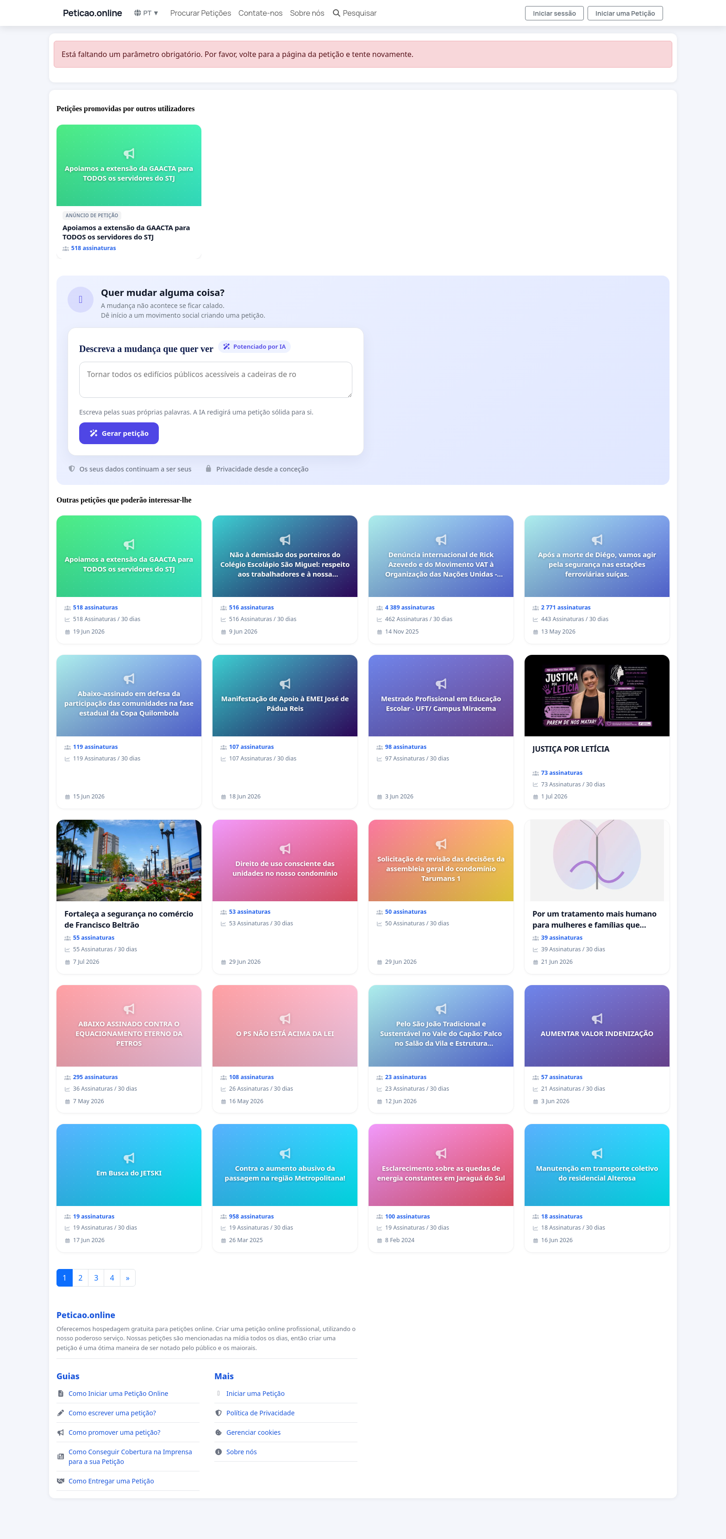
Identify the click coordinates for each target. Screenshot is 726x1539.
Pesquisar (354, 13)
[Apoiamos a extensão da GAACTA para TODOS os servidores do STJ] (128, 192)
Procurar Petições (200, 13)
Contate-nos (260, 13)
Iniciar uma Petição (625, 13)
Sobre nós (307, 13)
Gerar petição (119, 433)
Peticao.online (92, 13)
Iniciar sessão (554, 13)
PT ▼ (146, 12)
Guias (68, 1376)
